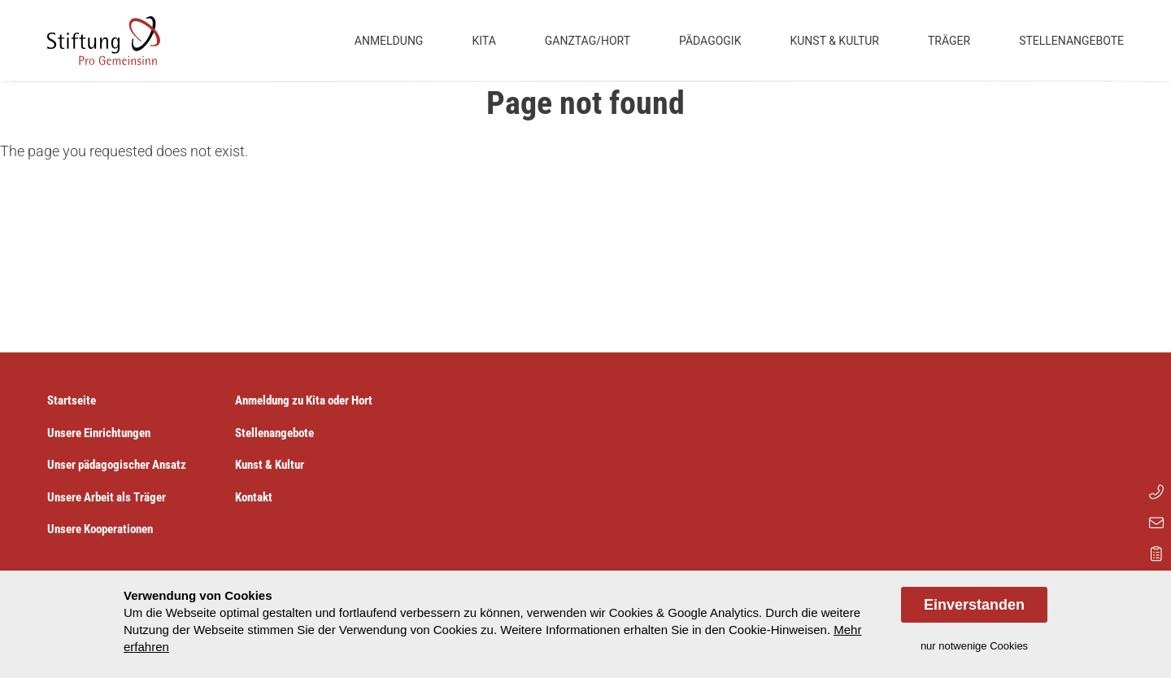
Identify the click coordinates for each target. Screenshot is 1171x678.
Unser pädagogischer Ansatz (116, 464)
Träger (949, 40)
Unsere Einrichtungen (98, 433)
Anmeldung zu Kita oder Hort (303, 400)
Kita (483, 40)
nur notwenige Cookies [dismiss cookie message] (974, 646)
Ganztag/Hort (587, 40)
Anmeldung (389, 40)
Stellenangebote (1071, 40)
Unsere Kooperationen (100, 529)
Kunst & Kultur (834, 40)
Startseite (71, 400)
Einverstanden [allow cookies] (974, 605)
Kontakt (253, 497)
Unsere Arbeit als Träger (106, 497)
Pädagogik (710, 40)
